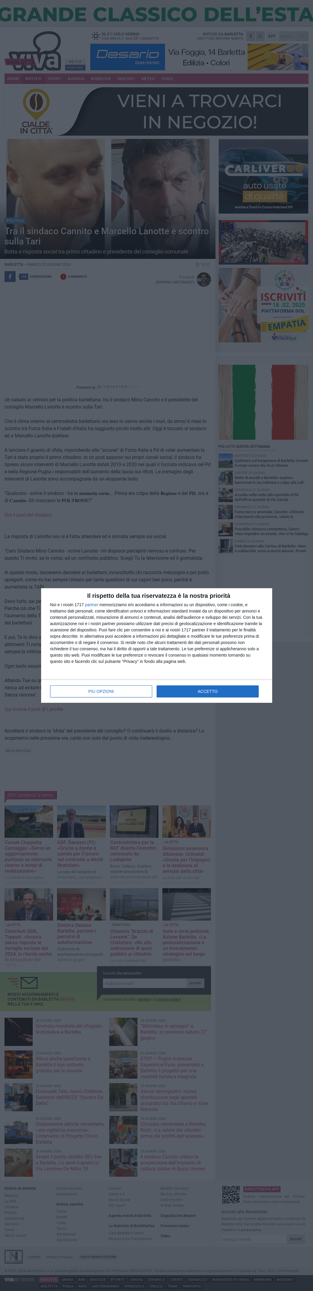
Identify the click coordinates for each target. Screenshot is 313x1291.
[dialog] (156, 645)
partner (91, 605)
